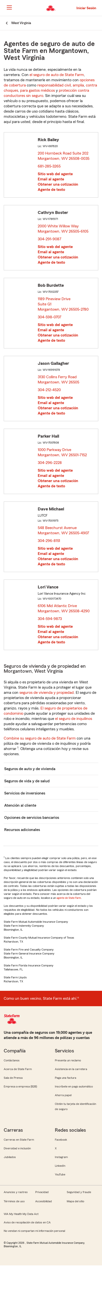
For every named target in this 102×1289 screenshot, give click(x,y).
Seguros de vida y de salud (27, 781)
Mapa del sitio (75, 1201)
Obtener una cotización (58, 184)
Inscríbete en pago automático (74, 1086)
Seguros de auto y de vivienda (29, 769)
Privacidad (42, 1192)
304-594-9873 (50, 619)
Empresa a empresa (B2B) (20, 1086)
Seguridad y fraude (79, 1192)
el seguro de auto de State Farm (57, 75)
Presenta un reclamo (68, 1060)
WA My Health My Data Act (21, 1213)
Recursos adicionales (22, 830)
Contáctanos (12, 1060)
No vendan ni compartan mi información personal (34, 1230)
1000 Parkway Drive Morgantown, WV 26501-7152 (62, 452)
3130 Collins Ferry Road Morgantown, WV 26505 (59, 379)
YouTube (60, 1174)
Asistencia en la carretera (71, 1069)
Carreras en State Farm (19, 1139)
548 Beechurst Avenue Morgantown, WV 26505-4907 (64, 530)
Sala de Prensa (13, 1077)
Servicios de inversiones (24, 793)
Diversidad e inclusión (17, 1148)
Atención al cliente (20, 805)
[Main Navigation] (9, 7)
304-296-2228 (50, 463)
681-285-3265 (49, 166)
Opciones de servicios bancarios (31, 818)
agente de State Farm (69, 897)
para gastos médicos (37, 90)
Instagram (61, 1157)
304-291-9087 (49, 239)
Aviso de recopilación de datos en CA (27, 1222)
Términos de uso (14, 1201)
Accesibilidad (43, 1201)
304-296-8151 (49, 541)
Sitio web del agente (55, 174)
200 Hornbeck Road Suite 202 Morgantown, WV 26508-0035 (64, 156)
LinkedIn (60, 1165)
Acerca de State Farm (18, 1069)
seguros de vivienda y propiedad (46, 693)
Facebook (61, 1139)
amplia (78, 85)
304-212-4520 (49, 390)
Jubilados (10, 1157)
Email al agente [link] (51, 179)
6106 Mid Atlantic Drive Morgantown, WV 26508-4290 (64, 608)
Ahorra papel (63, 1095)
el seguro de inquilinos (73, 719)
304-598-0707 (49, 317)
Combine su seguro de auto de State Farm (40, 738)
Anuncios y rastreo (16, 1192)
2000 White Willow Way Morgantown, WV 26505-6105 (63, 228)
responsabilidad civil (54, 85)
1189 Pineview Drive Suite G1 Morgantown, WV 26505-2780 (63, 304)
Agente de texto (51, 190)
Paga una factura (65, 1077)
